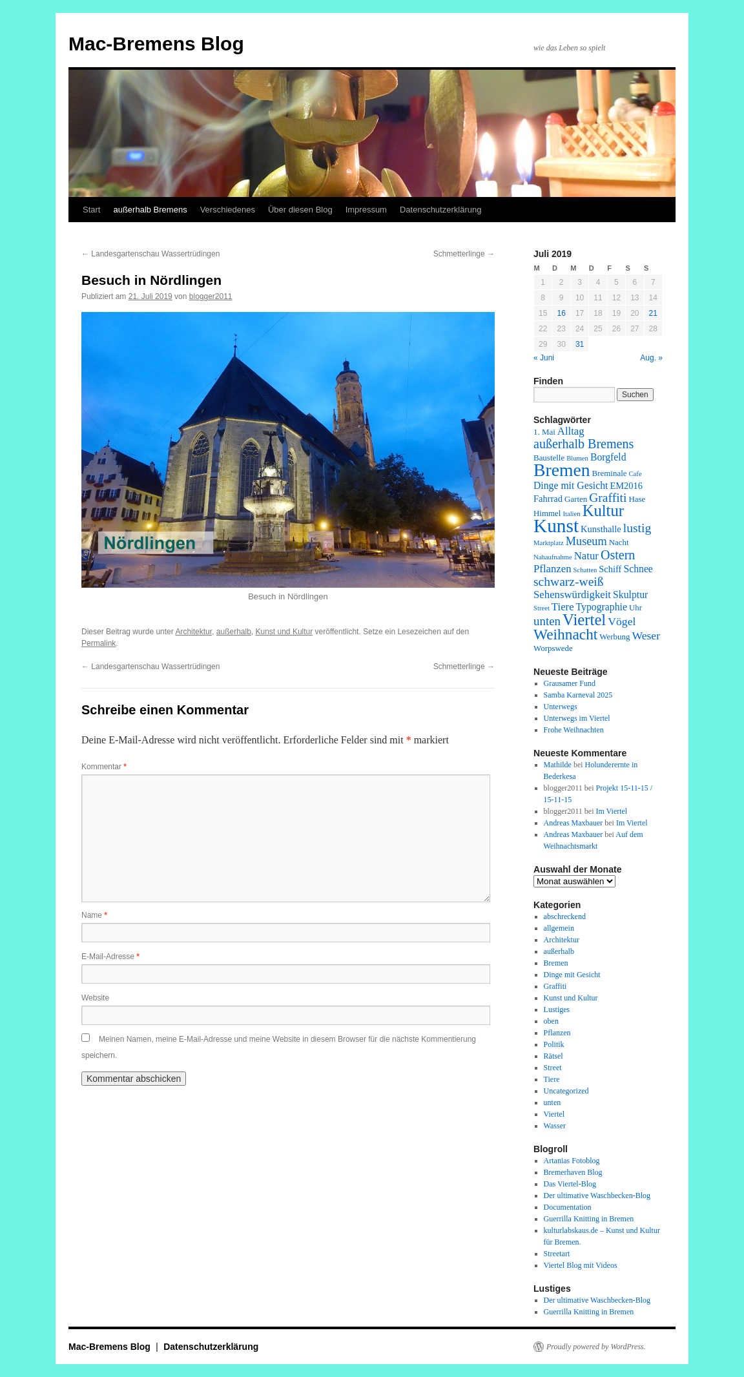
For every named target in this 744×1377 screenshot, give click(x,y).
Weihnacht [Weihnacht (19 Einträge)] (565, 634)
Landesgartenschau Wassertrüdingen (150, 253)
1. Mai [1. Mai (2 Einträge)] (544, 432)
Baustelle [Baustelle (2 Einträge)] (548, 457)
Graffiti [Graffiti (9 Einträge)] (607, 497)
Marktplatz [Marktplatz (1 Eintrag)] (548, 542)
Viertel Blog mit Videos (580, 1265)
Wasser (555, 1125)
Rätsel (553, 1056)
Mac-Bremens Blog (156, 43)
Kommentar (104, 766)
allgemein (559, 928)
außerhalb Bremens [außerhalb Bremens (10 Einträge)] (583, 444)
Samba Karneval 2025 (578, 694)
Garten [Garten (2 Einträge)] (575, 499)
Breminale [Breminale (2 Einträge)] (609, 473)
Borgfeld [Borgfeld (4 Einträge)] (608, 456)
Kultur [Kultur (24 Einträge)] (603, 510)
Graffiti (555, 986)
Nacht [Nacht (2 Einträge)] (619, 542)
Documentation (568, 1207)
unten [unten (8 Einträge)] (547, 621)
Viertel (554, 1114)
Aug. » (651, 357)
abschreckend (565, 916)
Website (95, 997)
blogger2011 (210, 296)
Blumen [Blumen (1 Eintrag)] (577, 458)
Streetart (557, 1253)
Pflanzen (557, 1032)
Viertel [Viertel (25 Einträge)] (584, 619)
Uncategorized (566, 1090)
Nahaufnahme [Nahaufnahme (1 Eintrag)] (552, 557)
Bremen (556, 963)
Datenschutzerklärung (440, 209)
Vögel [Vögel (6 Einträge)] (622, 621)
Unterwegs (560, 706)
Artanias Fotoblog (572, 1160)
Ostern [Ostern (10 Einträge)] (618, 555)
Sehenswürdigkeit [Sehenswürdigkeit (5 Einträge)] (572, 594)
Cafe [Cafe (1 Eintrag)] (635, 473)
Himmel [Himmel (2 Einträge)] (547, 513)
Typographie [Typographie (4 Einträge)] (601, 606)
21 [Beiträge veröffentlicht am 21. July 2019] (653, 313)
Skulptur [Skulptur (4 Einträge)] (630, 594)
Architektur (193, 631)
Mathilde (558, 764)
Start (91, 209)
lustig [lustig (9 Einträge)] (637, 528)
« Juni (543, 357)
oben (551, 1021)
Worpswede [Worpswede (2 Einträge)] (553, 648)
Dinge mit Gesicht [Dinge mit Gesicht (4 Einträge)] (570, 485)
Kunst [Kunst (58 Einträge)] (556, 525)
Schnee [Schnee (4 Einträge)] (637, 568)
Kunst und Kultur (284, 631)
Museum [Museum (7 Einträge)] (586, 541)
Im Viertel (611, 811)
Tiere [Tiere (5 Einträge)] (563, 607)
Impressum (366, 209)
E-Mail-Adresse (110, 956)
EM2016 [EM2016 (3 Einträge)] (626, 486)
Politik (554, 1044)
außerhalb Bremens (150, 209)
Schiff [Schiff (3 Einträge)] (610, 569)
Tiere (552, 1079)
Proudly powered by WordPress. (596, 1346)
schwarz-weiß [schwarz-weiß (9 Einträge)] (568, 581)
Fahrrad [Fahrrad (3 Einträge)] (548, 498)
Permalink (98, 643)
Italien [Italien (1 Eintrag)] (571, 513)
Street (553, 1067)
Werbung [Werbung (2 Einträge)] (614, 636)
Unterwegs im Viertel (577, 718)
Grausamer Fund (569, 683)
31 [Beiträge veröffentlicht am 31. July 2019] (579, 344)
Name (94, 915)
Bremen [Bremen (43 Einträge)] (561, 470)
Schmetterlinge (464, 253)
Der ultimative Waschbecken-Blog (597, 1195)
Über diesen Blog (300, 209)
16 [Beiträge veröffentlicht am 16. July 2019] (561, 313)
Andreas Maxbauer (573, 822)
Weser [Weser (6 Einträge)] (646, 635)
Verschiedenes (227, 209)
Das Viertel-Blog (570, 1183)
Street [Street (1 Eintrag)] (541, 608)
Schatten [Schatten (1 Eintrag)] (585, 570)
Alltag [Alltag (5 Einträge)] (570, 431)
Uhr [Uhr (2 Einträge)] (635, 607)
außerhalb (233, 631)
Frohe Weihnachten (574, 729)
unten (552, 1102)
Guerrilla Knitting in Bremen (589, 1218)
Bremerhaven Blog (573, 1172)
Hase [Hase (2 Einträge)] (636, 499)
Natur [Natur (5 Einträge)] (586, 556)
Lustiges (557, 1009)
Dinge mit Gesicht (572, 974)
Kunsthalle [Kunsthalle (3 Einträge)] (601, 529)
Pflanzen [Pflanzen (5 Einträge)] (552, 569)
